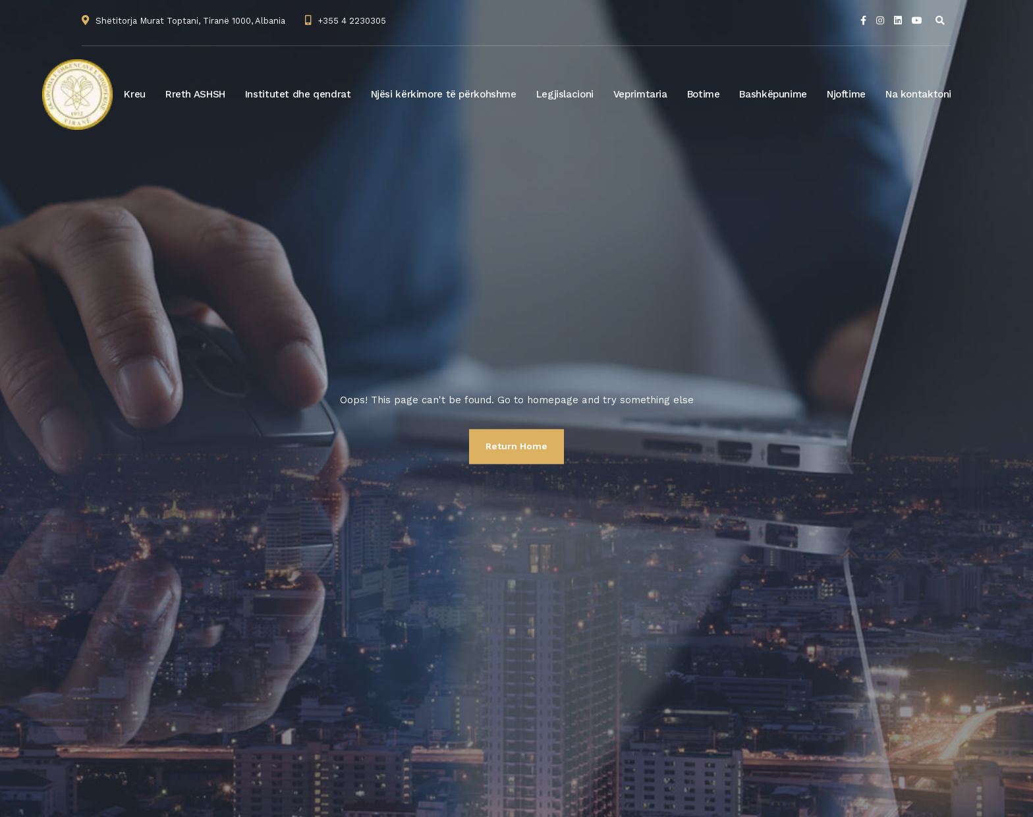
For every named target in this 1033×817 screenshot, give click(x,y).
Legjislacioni (565, 94)
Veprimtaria (640, 94)
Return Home (516, 446)
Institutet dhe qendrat (298, 94)
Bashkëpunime (773, 94)
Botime (703, 94)
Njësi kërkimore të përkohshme (443, 94)
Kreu (135, 94)
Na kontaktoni (918, 94)
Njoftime (846, 94)
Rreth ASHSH (195, 94)
